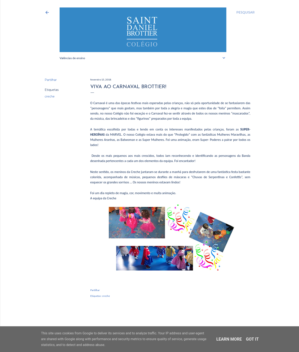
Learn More (229, 339)
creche (50, 96)
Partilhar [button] (51, 80)
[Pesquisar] (245, 12)
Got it (252, 339)
